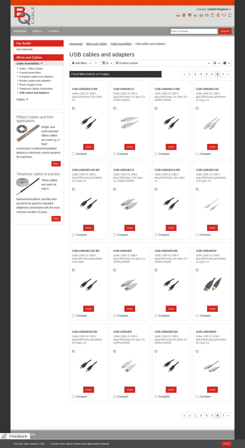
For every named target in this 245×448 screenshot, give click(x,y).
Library (38, 31)
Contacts (53, 31)
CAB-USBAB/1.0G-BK (86, 169)
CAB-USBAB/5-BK (166, 331)
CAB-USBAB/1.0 (123, 88)
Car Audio (23, 43)
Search (225, 31)
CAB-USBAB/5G (206, 331)
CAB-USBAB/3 (122, 250)
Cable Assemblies (29, 63)
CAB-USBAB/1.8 (123, 169)
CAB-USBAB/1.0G (207, 88)
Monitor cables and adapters (35, 80)
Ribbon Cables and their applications (34, 119)
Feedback (18, 436)
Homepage (20, 31)
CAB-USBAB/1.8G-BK (86, 250)
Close (226, 443)
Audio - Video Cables (31, 68)
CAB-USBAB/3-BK (166, 250)
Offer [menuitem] (33, 434)
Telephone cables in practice (38, 174)
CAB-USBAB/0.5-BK (85, 88)
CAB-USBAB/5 (122, 331)
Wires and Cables (29, 57)
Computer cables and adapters (36, 76)
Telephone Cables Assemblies (35, 88)
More (56, 163)
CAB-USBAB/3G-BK (84, 331)
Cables (22, 99)
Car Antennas (24, 49)
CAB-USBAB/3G (206, 250)
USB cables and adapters (34, 92)
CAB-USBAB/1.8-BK (167, 169)
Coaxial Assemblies (30, 72)
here (47, 443)
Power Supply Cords (30, 84)
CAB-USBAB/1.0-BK (167, 88)
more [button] (89, 146)
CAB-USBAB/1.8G (207, 169)
